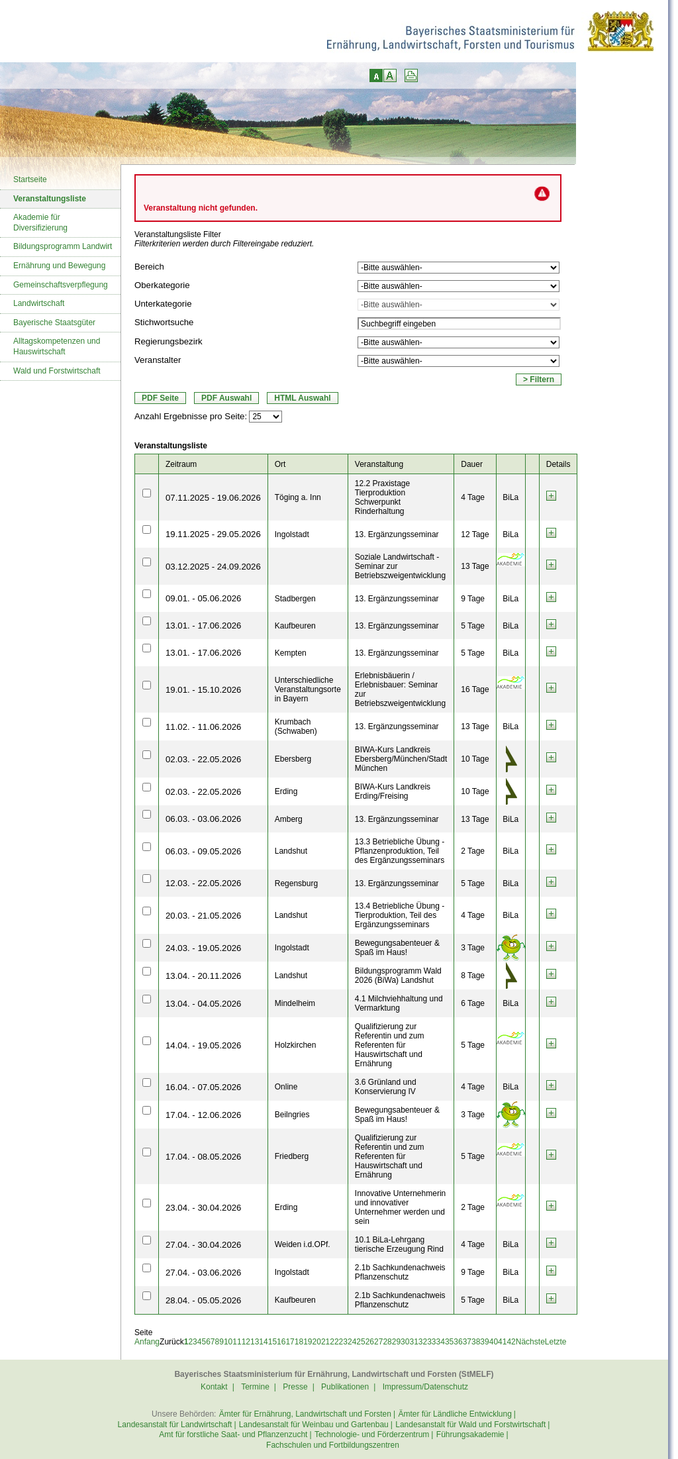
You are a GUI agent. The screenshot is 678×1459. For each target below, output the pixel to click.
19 (307, 1341)
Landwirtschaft (38, 303)
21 (325, 1341)
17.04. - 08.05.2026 (203, 1157)
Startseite (30, 179)
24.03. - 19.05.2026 (203, 948)
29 (396, 1341)
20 (317, 1341)
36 (458, 1341)
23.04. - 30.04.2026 (203, 1208)
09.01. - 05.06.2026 (203, 598)
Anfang (147, 1341)
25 (360, 1341)
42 (511, 1341)
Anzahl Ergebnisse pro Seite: (190, 416)
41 (502, 1341)
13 (254, 1341)
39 (484, 1341)
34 (440, 1341)
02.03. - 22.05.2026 (203, 759)
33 (431, 1341)
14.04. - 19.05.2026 (203, 1045)
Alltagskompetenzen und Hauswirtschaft (56, 346)
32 (422, 1341)
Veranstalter (157, 360)
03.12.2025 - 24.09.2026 (213, 567)
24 (352, 1341)
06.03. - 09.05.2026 (203, 851)
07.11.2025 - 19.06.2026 (213, 498)
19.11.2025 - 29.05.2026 (213, 534)
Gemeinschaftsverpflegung (60, 284)
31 (413, 1341)
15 (272, 1341)
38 (475, 1341)
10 (228, 1341)
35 (449, 1341)
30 (405, 1341)
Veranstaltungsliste (49, 198)
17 (289, 1341)
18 (299, 1341)
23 (343, 1341)
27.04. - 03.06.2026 (203, 1273)
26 (369, 1341)
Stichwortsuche (163, 322)
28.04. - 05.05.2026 (203, 1300)
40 (493, 1341)
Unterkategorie (163, 304)
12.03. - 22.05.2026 (203, 883)
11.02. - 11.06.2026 (203, 727)
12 (246, 1341)
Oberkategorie (162, 285)
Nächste (530, 1341)
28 (387, 1341)
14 (263, 1341)
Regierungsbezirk (168, 341)
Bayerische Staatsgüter (54, 322)
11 (236, 1341)
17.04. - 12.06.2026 (203, 1115)
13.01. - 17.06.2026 (203, 625)
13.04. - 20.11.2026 (203, 976)
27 (378, 1341)
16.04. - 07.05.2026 (203, 1087)
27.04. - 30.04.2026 (203, 1245)
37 (467, 1341)
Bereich (149, 267)
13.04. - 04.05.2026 (203, 1004)
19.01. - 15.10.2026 (203, 690)
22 (334, 1341)
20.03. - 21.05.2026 (203, 916)
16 (281, 1341)
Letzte (556, 1341)
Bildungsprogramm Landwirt (62, 246)
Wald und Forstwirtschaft (57, 371)
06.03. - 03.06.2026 (203, 819)
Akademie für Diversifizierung (40, 222)
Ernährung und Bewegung (59, 265)
